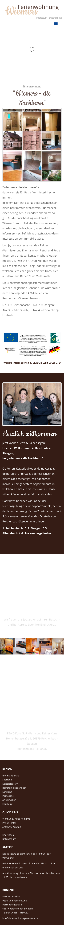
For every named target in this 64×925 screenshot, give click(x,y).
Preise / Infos (9, 822)
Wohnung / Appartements (16, 818)
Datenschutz (55, 17)
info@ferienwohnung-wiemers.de (20, 918)
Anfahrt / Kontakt (11, 826)
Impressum (41, 17)
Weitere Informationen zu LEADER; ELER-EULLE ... (31, 362)
